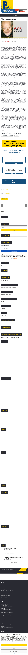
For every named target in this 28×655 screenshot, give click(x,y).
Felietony (9, 192)
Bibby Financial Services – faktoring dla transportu (10, 337)
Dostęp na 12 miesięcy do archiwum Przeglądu (14, 170)
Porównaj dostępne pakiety (14, 181)
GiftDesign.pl (3, 315)
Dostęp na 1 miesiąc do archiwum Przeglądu (14, 159)
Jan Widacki (7, 41)
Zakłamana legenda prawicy (10, 548)
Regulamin (3, 598)
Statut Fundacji (4, 597)
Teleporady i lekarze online (6, 294)
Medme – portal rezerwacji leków (7, 322)
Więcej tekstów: (14, 562)
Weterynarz (3, 308)
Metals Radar (3, 273)
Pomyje (2, 211)
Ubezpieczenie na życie (5, 330)
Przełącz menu (14, 15)
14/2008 (6, 189)
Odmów (14, 648)
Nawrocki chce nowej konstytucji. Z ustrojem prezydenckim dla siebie (13, 553)
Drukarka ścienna (4, 265)
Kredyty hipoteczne (4, 280)
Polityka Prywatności (5, 593)
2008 (10, 189)
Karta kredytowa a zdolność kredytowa (8, 287)
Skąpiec (2, 301)
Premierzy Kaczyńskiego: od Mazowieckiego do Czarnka (13, 558)
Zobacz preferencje (14, 651)
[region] (14, 11)
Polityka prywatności (17, 653)
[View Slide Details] (14, 11)
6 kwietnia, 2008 (15, 41)
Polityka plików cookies (10, 653)
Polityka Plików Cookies (5, 595)
